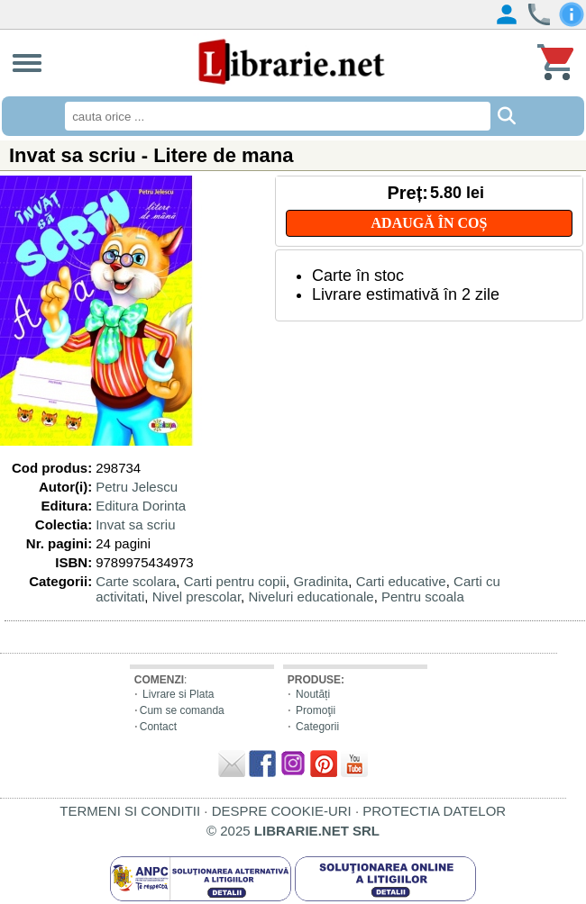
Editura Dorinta (141, 505)
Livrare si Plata (178, 694)
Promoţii (315, 710)
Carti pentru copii (235, 581)
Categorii (317, 726)
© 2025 (293, 830)
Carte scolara (136, 581)
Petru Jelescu (137, 486)
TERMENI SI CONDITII (130, 810)
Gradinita (320, 581)
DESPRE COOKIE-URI (282, 810)
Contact (158, 726)
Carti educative (401, 581)
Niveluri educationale (310, 596)
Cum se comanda (182, 710)
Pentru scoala (422, 596)
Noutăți (313, 694)
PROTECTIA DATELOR (434, 810)
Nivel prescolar (196, 596)
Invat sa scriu (135, 524)
